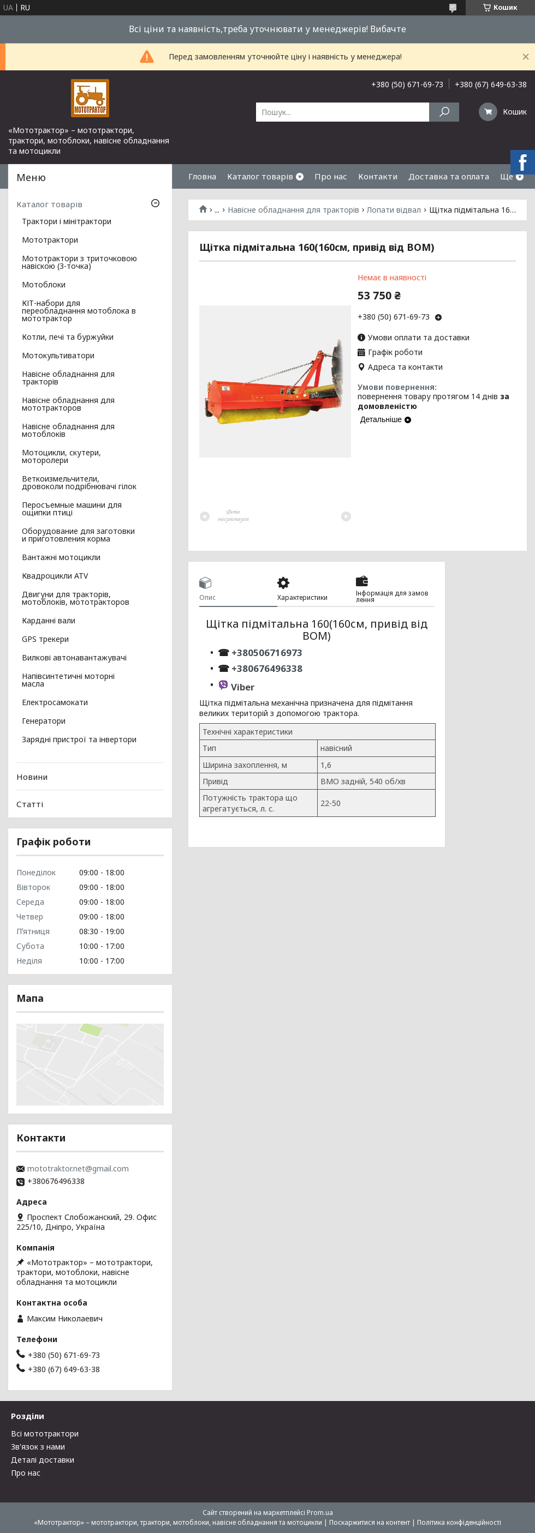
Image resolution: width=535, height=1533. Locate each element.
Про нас (330, 176)
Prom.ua (320, 1512)
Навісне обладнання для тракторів (293, 210)
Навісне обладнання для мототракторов (68, 404)
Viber (242, 687)
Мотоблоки (44, 285)
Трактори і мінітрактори (66, 222)
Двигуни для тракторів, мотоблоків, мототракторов (75, 599)
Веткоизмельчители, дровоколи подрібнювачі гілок (79, 483)
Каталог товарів (260, 176)
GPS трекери (45, 639)
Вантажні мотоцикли (61, 558)
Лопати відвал (394, 210)
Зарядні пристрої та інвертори (79, 740)
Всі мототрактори (45, 1433)
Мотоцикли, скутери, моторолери (61, 457)
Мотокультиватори (58, 356)
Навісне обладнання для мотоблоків (68, 431)
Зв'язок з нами (38, 1446)
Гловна (202, 176)
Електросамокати (55, 703)
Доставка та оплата (448, 176)
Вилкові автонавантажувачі (74, 658)
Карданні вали (48, 621)
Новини (31, 776)
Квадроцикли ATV (55, 576)
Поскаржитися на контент (369, 1522)
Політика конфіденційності (459, 1522)
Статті (29, 803)
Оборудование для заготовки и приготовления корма (78, 535)
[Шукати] (444, 112)
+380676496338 (266, 668)
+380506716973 (265, 652)
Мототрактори (50, 240)
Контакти (377, 176)
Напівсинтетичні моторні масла (68, 680)
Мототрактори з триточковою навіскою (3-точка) (79, 263)
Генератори (44, 721)
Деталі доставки (42, 1459)
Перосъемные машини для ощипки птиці (72, 509)
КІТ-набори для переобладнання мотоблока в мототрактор (79, 311)
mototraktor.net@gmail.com (78, 1169)
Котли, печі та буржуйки (68, 337)
